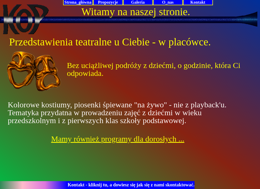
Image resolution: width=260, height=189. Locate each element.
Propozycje (108, 2)
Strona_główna (77, 2)
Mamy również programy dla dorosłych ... (118, 138)
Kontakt (197, 2)
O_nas (168, 2)
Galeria (138, 2)
